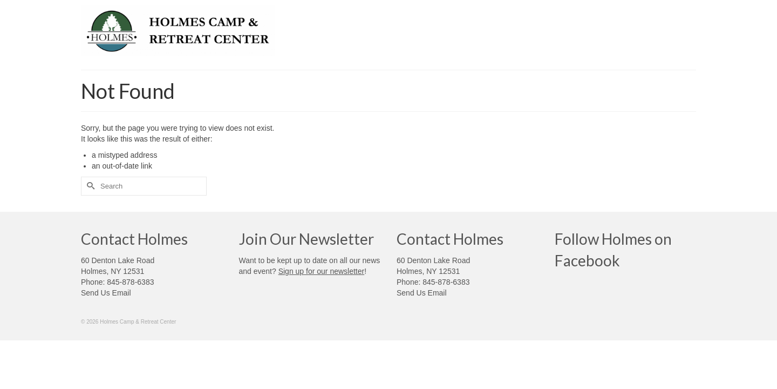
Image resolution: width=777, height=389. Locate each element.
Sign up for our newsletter (321, 271)
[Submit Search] (89, 186)
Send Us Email (106, 293)
